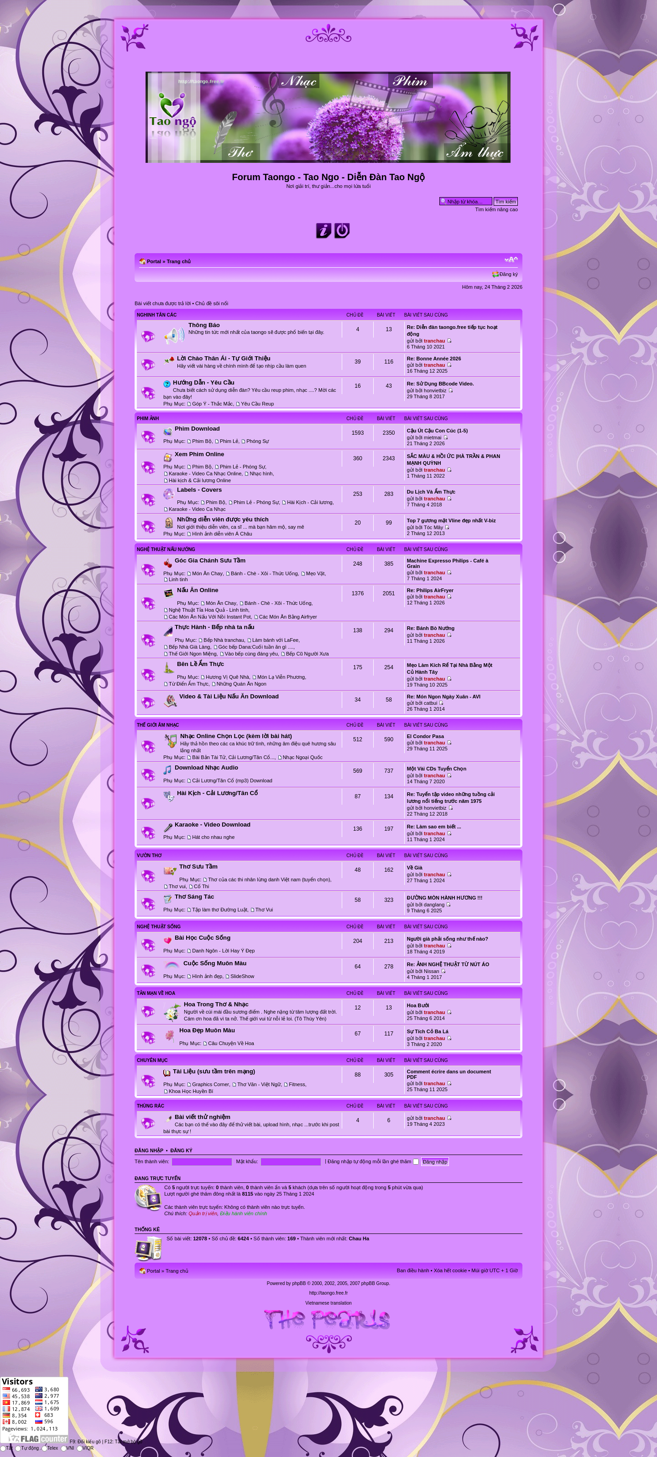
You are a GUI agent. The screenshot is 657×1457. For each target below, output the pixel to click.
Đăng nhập (149, 1150)
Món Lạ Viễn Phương (281, 677)
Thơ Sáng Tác (194, 896)
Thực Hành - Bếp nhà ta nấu (215, 627)
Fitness (297, 1084)
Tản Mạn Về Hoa (156, 993)
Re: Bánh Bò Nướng (430, 628)
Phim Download (197, 428)
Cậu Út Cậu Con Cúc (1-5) (437, 430)
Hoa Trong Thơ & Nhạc (216, 1004)
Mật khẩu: (247, 1161)
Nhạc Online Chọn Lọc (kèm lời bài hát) (236, 736)
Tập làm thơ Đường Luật (219, 909)
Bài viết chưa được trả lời (163, 303)
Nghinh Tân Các (157, 314)
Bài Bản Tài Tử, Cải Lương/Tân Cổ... (233, 757)
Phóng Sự (257, 441)
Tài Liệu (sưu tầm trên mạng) (214, 1071)
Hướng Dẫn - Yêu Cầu (204, 382)
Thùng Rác (150, 1105)
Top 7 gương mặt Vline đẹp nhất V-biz (451, 520)
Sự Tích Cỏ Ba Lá (427, 1031)
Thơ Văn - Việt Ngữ (259, 1084)
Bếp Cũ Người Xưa (307, 653)
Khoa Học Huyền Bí (191, 1091)
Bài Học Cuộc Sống (202, 937)
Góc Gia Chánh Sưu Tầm (210, 560)
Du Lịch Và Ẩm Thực (431, 491)
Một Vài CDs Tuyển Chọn (436, 768)
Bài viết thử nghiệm (202, 1117)
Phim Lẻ (229, 441)
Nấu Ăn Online (198, 590)
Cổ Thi (201, 886)
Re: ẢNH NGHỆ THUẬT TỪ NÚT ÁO (448, 964)
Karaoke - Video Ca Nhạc (197, 509)
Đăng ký (509, 274)
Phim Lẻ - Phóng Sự (242, 466)
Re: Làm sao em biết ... (434, 826)
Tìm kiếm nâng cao (496, 209)
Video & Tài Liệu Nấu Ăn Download (229, 696)
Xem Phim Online (199, 454)
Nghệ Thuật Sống (159, 926)
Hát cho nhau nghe (213, 837)
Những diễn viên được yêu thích (223, 519)
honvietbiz (435, 390)
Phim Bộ (201, 441)
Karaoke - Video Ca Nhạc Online (205, 473)
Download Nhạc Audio (206, 767)
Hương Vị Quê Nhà (227, 677)
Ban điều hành (413, 1270)
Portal (154, 261)
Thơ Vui (264, 909)
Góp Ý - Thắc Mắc (212, 403)
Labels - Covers (199, 489)
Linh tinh (178, 579)
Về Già (414, 867)
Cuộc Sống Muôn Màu (214, 963)
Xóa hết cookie (450, 1270)
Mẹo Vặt (315, 573)
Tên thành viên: (152, 1161)
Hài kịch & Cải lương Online (200, 480)
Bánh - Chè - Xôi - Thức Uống (264, 573)
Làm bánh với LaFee (275, 640)
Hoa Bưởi (418, 1005)
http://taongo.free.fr (328, 1293)
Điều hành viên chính (243, 1213)
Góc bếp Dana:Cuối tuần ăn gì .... (256, 647)
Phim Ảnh (148, 418)
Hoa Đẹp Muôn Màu (207, 1030)
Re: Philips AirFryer (430, 590)
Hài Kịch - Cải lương (309, 502)
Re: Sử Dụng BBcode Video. (440, 383)
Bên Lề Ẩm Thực (200, 664)
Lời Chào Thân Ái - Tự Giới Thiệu (224, 358)
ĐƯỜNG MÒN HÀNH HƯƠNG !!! (445, 897)
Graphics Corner (210, 1084)
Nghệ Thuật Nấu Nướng (166, 549)
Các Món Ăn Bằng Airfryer (288, 616)
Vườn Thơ (149, 855)
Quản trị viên (202, 1213)
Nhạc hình (261, 473)
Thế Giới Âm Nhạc (158, 725)
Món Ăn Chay (207, 573)
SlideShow (242, 976)
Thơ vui (177, 886)
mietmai (433, 437)
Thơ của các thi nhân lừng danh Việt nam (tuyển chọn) (269, 879)
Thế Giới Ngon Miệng (193, 653)
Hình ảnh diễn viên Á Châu (222, 533)
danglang (434, 904)
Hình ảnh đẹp (207, 976)
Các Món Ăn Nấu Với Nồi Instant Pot (210, 616)
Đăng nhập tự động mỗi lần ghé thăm (373, 1161)
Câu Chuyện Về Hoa (231, 1043)
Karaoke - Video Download (212, 824)
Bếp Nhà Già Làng (189, 647)
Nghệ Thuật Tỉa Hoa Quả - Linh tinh (208, 610)
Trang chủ (179, 261)
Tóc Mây (433, 527)
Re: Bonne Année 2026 (434, 358)
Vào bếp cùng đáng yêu (251, 653)
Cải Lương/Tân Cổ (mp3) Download (232, 780)
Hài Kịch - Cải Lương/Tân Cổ (217, 793)
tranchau (434, 340)
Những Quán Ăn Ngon (241, 684)
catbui (430, 703)
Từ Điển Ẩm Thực (189, 684)
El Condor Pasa (425, 736)
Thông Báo (204, 325)
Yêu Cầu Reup (257, 403)
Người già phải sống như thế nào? (447, 939)
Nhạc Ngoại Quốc (303, 757)
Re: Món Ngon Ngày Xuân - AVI (443, 696)
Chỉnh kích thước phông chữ (511, 259)
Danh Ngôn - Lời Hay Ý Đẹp (223, 950)
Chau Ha (359, 1238)
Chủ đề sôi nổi (211, 303)
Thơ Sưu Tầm (198, 866)
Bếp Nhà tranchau (223, 640)
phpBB (299, 1283)
